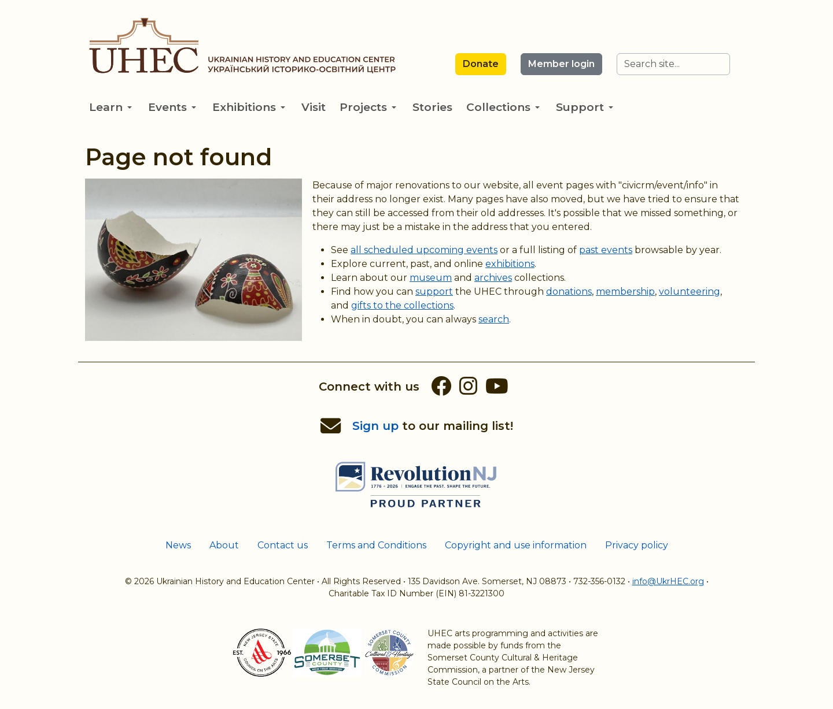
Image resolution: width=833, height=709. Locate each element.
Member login (561, 63)
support (434, 291)
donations (569, 291)
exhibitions (510, 263)
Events (172, 107)
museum (431, 277)
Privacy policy (636, 545)
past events (605, 249)
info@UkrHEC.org (668, 581)
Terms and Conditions (376, 545)
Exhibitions (248, 107)
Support (584, 107)
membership (625, 291)
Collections (503, 107)
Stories (432, 107)
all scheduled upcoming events (424, 249)
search (493, 319)
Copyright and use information (516, 545)
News (178, 545)
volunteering (689, 291)
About (224, 545)
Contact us (282, 545)
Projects (368, 107)
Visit (313, 107)
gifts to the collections (402, 305)
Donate (481, 63)
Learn (110, 107)
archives (493, 277)
